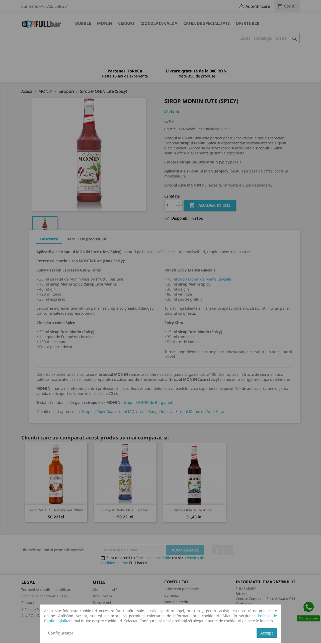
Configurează (60, 633)
